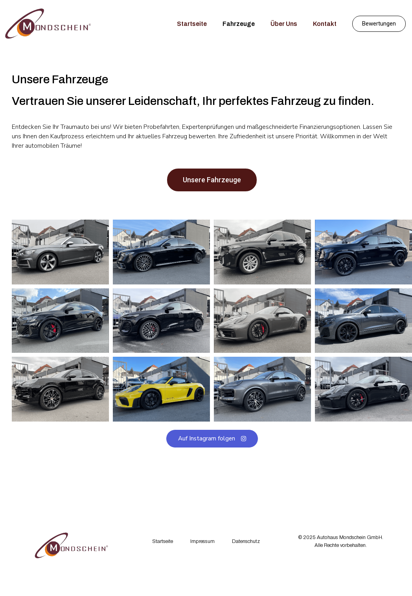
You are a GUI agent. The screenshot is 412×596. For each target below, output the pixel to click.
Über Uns (283, 23)
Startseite (192, 23)
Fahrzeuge (239, 23)
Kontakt (325, 23)
